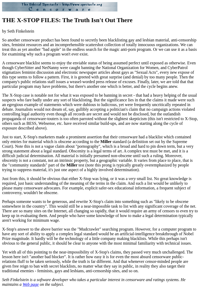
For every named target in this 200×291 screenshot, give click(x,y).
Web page (31, 284)
